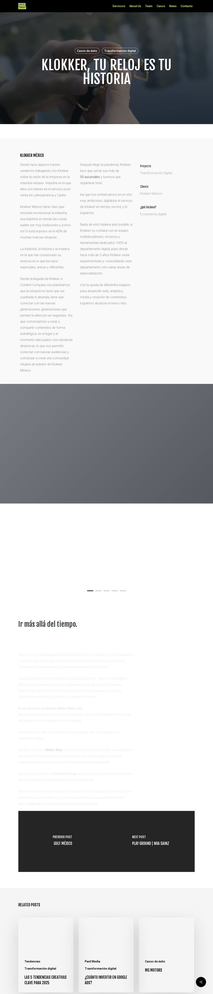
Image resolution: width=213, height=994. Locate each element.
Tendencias (32, 961)
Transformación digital (120, 50)
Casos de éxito (87, 50)
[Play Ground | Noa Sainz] (150, 841)
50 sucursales (90, 177)
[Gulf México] (62, 841)
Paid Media (92, 961)
